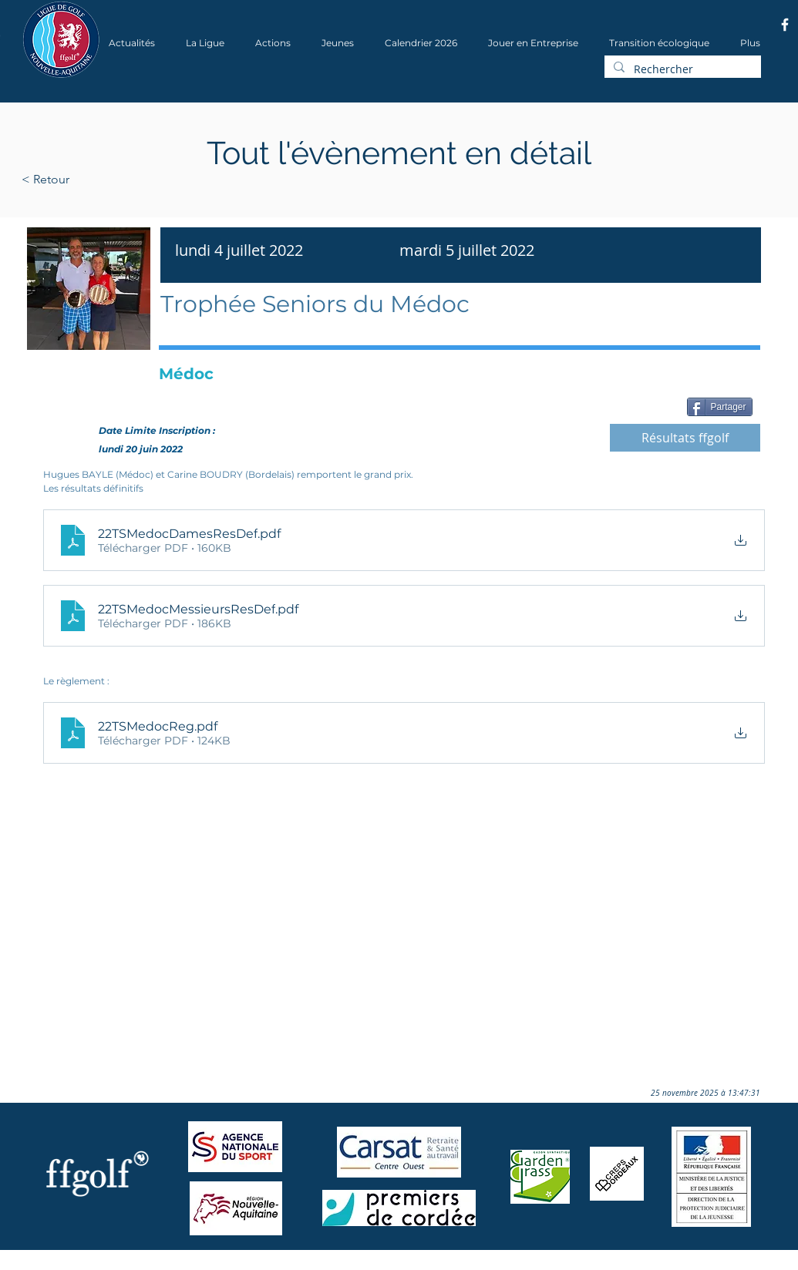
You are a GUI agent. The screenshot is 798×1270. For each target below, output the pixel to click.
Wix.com (230, 1265)
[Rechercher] (681, 69)
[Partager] (720, 407)
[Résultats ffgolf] (685, 438)
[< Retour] (94, 179)
